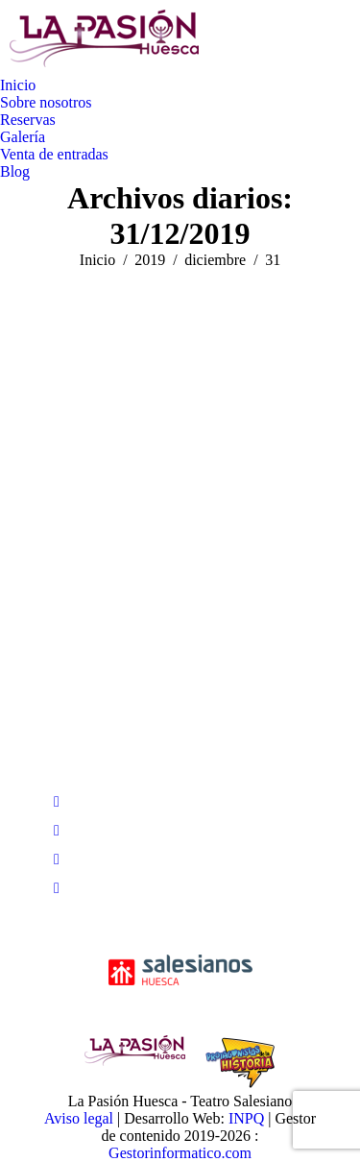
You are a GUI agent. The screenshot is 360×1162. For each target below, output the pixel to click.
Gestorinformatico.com (180, 1153)
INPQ (246, 1118)
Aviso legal (78, 1118)
